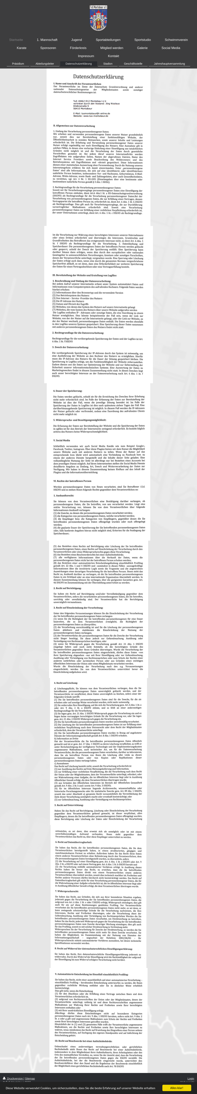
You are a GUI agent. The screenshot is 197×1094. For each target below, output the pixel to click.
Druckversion (13, 1078)
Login (191, 1078)
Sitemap (30, 1078)
